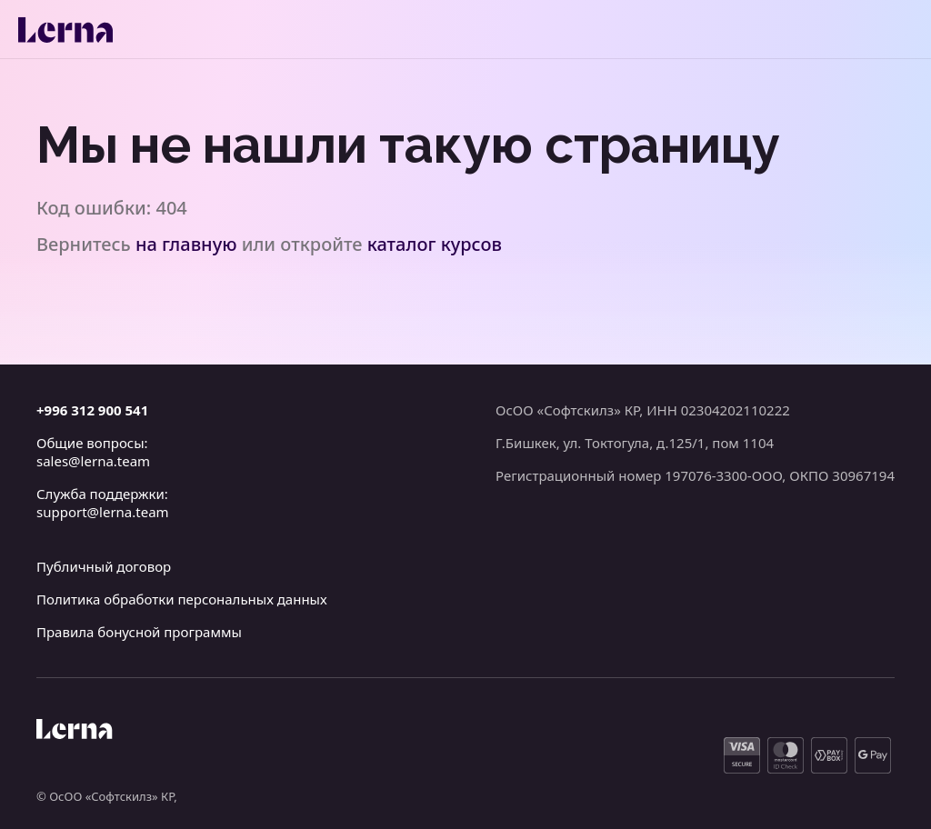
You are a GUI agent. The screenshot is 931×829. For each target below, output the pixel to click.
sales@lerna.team (93, 461)
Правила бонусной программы (139, 632)
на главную (186, 244)
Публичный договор (103, 566)
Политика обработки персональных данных (181, 599)
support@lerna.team (102, 512)
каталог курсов (434, 244)
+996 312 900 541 (92, 410)
